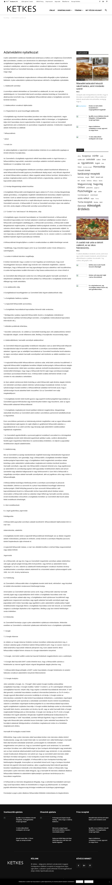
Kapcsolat (57, 1)
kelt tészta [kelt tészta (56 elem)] (81, 177)
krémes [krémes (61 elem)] (89, 181)
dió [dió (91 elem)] (79, 163)
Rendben (79, 881)
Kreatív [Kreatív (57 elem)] (83, 181)
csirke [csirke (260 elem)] (95, 156)
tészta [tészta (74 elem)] (96, 202)
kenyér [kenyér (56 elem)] (87, 177)
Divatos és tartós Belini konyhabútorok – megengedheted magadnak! (97, 108)
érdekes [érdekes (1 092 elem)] (84, 209)
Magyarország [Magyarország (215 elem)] (85, 184)
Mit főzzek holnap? (94, 10)
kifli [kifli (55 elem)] (79, 181)
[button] (105, 10)
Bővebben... (89, 881)
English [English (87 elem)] (97, 163)
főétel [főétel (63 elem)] (80, 167)
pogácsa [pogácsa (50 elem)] (96, 187)
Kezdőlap (6, 18)
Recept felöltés (75, 1)
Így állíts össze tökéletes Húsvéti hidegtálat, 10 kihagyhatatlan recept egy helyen (98, 118)
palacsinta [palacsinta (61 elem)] (89, 188)
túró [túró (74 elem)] (101, 202)
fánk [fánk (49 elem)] (103, 163)
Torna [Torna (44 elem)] (97, 198)
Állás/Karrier (65, 1)
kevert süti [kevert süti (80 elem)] (99, 177)
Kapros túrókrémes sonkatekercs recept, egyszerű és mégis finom (98, 128)
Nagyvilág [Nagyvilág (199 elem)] (98, 184)
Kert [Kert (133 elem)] (92, 177)
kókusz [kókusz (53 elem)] (95, 180)
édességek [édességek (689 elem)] (94, 205)
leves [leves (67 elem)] (100, 181)
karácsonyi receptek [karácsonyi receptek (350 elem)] (89, 174)
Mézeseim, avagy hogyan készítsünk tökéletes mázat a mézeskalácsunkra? (61, 830)
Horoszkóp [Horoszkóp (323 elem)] (99, 166)
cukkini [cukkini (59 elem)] (98, 160)
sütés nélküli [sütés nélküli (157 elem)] (83, 198)
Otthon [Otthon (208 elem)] (81, 187)
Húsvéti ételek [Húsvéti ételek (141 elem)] (84, 170)
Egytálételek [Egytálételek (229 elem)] (87, 163)
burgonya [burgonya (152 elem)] (86, 156)
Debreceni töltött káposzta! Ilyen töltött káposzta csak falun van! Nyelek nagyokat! (62, 840)
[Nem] (109, 882)
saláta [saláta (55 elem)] (100, 191)
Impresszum (49, 1)
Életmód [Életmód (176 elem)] (82, 206)
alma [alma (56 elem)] (79, 156)
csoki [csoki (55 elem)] (101, 156)
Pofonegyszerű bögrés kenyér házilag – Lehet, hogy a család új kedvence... (62, 819)
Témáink (79, 10)
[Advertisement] (56, 35)
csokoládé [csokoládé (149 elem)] (90, 159)
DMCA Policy (40, 1)
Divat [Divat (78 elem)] (104, 159)
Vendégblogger (65, 10)
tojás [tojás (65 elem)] (92, 198)
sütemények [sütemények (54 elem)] (94, 195)
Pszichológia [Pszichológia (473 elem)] (85, 191)
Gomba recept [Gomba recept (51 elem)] (87, 167)
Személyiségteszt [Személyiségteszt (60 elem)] (83, 195)
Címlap (52, 10)
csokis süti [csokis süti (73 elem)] (81, 159)
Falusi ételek (80, 80)
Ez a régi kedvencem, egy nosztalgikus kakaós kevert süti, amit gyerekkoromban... (98, 287)
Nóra (77, 91)
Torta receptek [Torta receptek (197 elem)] (85, 202)
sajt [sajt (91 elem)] (95, 191)
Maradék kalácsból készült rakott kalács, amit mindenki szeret (90, 86)
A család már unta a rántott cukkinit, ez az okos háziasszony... (89, 245)
